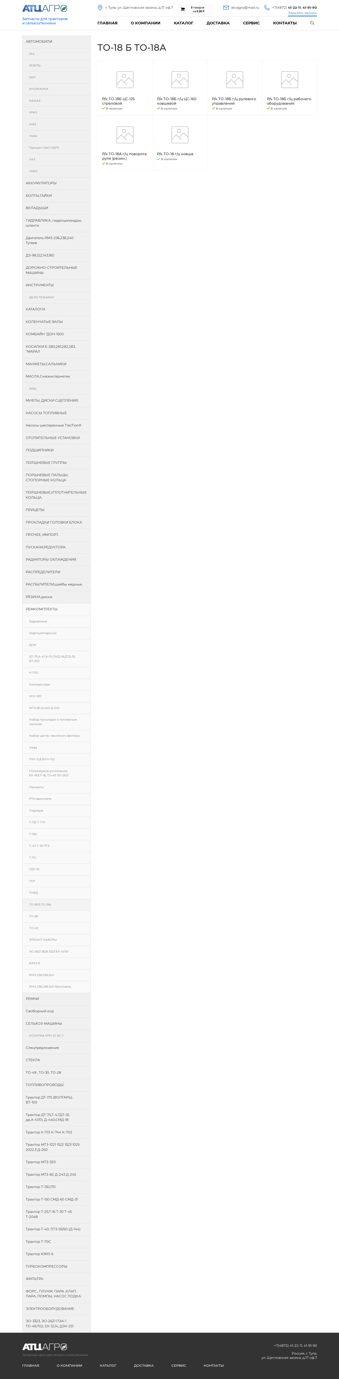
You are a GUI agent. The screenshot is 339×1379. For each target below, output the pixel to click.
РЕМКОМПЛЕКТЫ (42, 609)
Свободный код (40, 1011)
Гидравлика (38, 621)
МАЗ (32, 124)
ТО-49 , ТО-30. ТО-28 (43, 1072)
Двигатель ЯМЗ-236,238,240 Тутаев (49, 240)
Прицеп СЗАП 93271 (44, 147)
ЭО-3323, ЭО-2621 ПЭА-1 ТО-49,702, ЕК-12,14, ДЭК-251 (49, 1323)
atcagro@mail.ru (245, 8)
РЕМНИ (32, 999)
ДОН (32, 645)
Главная (107, 23)
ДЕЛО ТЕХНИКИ (41, 297)
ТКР (32, 881)
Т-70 (32, 857)
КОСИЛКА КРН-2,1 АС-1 (46, 1035)
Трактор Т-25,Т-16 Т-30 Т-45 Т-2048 (49, 1214)
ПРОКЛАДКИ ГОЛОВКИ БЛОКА (54, 522)
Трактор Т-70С (38, 1241)
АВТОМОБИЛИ (39, 41)
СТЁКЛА (33, 1060)
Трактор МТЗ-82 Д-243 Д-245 (51, 1174)
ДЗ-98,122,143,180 (40, 255)
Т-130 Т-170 (37, 822)
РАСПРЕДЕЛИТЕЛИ (43, 572)
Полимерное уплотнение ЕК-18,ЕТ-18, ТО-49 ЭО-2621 (49, 773)
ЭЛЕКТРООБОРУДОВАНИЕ (50, 1309)
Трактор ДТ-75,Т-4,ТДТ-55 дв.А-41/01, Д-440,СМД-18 (47, 1117)
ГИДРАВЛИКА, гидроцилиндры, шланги (54, 223)
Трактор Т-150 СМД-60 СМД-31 (52, 1199)
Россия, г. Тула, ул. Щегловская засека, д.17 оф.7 (289, 1355)
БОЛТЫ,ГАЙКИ (39, 195)
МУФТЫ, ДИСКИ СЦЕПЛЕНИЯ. (52, 400)
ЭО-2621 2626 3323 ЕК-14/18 (48, 951)
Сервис (251, 23)
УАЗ (32, 159)
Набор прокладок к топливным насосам (53, 722)
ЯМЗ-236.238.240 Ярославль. (50, 986)
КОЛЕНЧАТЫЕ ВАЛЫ (44, 322)
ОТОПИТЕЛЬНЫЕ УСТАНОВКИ (53, 438)
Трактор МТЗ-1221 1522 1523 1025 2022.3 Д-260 (53, 1147)
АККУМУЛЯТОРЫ (41, 183)
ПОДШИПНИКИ (40, 450)
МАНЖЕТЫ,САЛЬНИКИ (46, 364)
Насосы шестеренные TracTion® (53, 425)
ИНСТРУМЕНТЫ (40, 285)
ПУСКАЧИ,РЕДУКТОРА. (46, 547)
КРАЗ (33, 112)
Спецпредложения (42, 1048)
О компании (145, 23)
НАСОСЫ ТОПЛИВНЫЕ (46, 413)
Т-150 (33, 834)
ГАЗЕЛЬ (35, 65)
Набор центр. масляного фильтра (54, 735)
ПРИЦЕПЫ (35, 510)
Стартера (36, 810)
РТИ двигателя (40, 798)
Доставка (218, 23)
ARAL (33, 388)
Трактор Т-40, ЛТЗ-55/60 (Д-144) (53, 1229)
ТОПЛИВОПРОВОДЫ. (45, 1085)
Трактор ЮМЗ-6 (39, 1254)
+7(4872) (286, 7)
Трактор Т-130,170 (41, 1187)
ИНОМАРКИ (38, 89)
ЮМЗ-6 (34, 963)
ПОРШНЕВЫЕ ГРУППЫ (46, 462)
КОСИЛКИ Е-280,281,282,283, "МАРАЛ (51, 349)
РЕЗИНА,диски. (39, 597)
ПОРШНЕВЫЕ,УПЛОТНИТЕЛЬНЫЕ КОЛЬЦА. (56, 495)
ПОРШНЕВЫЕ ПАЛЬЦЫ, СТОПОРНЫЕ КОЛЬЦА (47, 477)
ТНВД (33, 892)
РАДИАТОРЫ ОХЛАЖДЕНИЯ (51, 559)
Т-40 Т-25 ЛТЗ (39, 845)
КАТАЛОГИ (35, 309)
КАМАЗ (34, 100)
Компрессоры (39, 684)
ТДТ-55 (34, 869)
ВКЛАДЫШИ (37, 208)
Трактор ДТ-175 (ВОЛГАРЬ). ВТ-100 (49, 1100)
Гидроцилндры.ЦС (43, 633)
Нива (33, 136)
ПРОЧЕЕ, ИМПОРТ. (42, 535)
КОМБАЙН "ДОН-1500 (45, 334)
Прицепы (36, 787)
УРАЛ (33, 171)
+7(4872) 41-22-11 (288, 1345)
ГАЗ (31, 53)
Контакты (285, 23)
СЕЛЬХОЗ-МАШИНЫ (44, 1023)
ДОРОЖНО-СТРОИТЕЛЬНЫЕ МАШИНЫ (51, 270)
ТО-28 (33, 916)
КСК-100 (35, 696)
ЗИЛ (32, 77)
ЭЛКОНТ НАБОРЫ (43, 939)
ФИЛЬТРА (34, 1279)
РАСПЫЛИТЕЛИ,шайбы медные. (54, 584)
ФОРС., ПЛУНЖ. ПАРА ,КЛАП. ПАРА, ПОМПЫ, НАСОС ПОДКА (53, 1293)
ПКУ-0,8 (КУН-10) (41, 759)
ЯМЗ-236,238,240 (41, 975)
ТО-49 (33, 928)
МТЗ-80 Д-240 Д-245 (44, 708)
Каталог (183, 23)
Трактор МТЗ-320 (41, 1162)
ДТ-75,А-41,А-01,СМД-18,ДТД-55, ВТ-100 (52, 659)
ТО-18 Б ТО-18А (40, 904)
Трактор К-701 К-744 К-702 (49, 1132)
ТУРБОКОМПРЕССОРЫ (46, 1266)
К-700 (33, 672)
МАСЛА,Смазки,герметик (48, 376)
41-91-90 (310, 1345)
